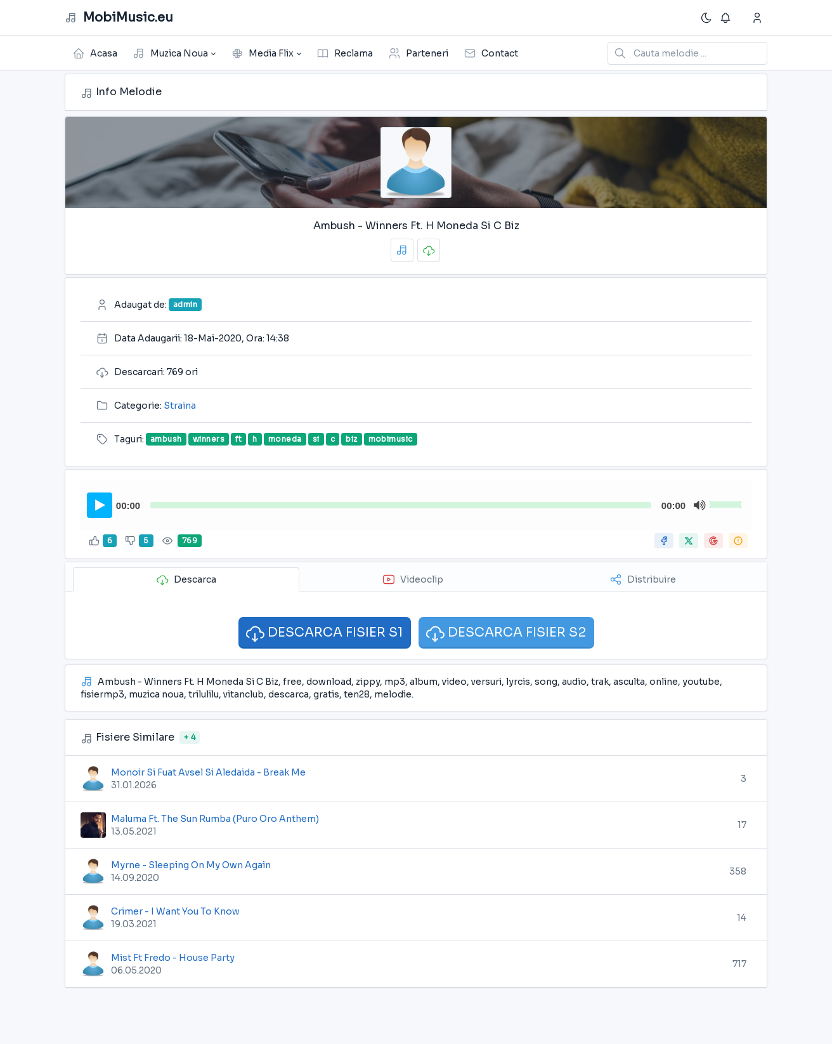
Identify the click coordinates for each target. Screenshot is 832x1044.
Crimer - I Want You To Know (175, 911)
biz (351, 439)
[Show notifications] (727, 17)
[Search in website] (687, 53)
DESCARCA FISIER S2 (505, 633)
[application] (416, 505)
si (316, 439)
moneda (285, 439)
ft (238, 439)
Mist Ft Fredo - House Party (173, 957)
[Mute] (699, 505)
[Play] (100, 505)
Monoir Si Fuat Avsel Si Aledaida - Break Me (208, 772)
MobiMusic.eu (119, 17)
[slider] (400, 505)
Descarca (186, 579)
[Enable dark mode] (706, 18)
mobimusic (390, 439)
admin (185, 304)
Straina (180, 405)
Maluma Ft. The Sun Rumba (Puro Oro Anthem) (215, 818)
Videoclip (412, 579)
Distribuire (642, 579)
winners (208, 439)
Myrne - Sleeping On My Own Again (191, 865)
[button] (174, 53)
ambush (166, 439)
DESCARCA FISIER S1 (324, 633)
